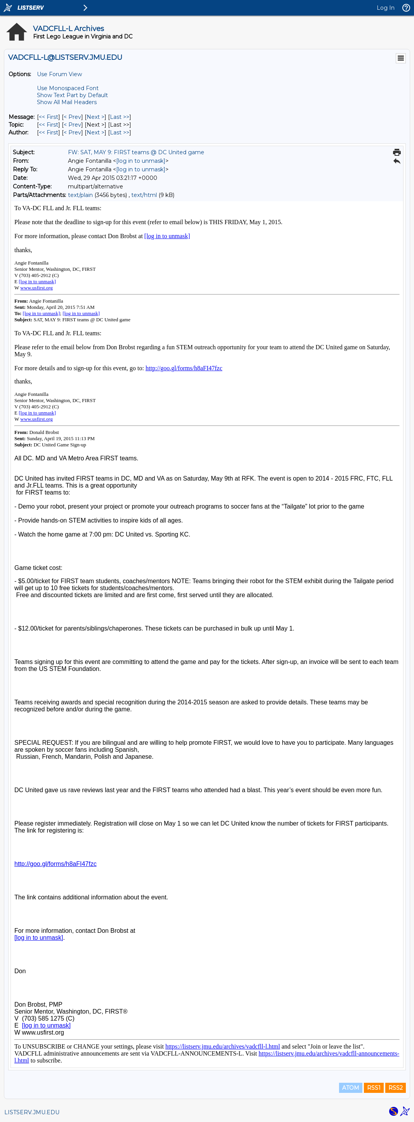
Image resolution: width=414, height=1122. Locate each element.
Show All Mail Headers (67, 102)
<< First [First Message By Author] (48, 132)
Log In (386, 7)
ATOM (350, 1087)
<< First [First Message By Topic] (48, 124)
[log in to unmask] (140, 160)
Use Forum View (59, 74)
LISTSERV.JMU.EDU (31, 1112)
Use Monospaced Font (68, 88)
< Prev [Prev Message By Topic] (72, 124)
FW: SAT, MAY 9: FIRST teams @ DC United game (136, 152)
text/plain (80, 195)
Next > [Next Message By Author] (95, 132)
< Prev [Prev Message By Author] (72, 132)
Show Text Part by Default (72, 95)
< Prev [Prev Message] (72, 116)
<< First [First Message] (48, 116)
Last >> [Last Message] (119, 116)
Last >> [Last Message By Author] (119, 132)
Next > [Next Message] (95, 116)
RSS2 (395, 1087)
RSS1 (374, 1087)
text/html (144, 195)
